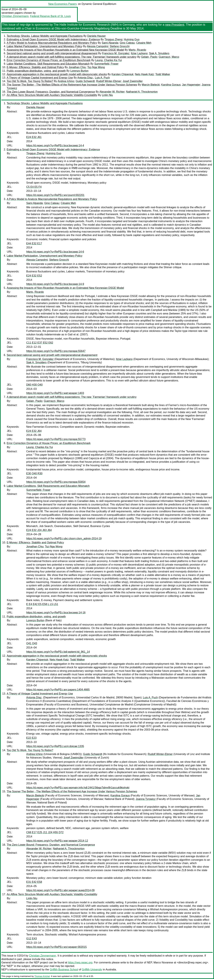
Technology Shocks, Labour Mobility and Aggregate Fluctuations (45, 36)
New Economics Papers (62, 4)
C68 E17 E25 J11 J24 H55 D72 (45, 832)
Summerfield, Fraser (106, 63)
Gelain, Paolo (149, 56)
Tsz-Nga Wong (96, 67)
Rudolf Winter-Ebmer (108, 81)
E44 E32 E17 (34, 243)
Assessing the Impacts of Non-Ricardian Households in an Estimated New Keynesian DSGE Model (65, 49)
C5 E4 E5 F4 (34, 186)
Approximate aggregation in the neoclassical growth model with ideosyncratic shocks (57, 74)
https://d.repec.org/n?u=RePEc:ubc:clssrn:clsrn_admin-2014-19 (63, 538)
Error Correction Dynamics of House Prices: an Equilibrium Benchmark (49, 60)
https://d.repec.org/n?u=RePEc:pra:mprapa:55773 (55, 439)
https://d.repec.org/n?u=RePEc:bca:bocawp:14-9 (55, 284)
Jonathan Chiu (77, 67)
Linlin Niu (107, 95)
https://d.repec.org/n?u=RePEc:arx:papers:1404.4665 (58, 689)
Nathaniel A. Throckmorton (142, 91)
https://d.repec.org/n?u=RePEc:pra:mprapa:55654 (55, 481)
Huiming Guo (131, 39)
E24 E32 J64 (34, 431)
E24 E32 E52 (34, 275)
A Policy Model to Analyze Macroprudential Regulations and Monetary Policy (52, 42)
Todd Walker (162, 74)
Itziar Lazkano (139, 53)
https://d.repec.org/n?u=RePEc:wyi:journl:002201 (55, 195)
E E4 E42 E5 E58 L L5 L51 (42, 604)
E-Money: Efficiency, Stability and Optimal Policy (35, 67)
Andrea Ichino (66, 81)
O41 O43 (31, 643)
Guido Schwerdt (85, 81)
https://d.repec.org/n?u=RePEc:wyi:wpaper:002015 (56, 946)
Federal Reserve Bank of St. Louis (50, 16)
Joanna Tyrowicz (146, 799)
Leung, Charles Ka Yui (108, 60)
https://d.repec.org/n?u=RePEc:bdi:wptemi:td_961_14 (58, 651)
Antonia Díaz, (85, 77)
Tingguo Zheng (113, 39)
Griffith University (92, 969)
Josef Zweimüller (133, 81)
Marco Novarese (163, 962)
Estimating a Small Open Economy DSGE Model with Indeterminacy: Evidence (53, 39)
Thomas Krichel (42, 976)
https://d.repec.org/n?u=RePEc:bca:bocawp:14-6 (55, 251)
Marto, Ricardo (137, 49)
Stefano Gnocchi (119, 46)
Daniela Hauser (96, 36)
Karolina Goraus (171, 84)
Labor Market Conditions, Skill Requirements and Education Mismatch (48, 63)
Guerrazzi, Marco (169, 56)
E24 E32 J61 (34, 137)
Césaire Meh (143, 42)
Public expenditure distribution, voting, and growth (36, 70)
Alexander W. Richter (112, 91)
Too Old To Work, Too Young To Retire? (30, 81)
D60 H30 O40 (34, 384)
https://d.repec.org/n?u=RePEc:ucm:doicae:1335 (55, 746)
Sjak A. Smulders (159, 53)
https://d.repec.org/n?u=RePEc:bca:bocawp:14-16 (55, 612)
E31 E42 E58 (34, 881)
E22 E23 (31, 737)
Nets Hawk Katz (144, 74)
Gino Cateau (127, 42)
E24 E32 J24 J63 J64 (39, 530)
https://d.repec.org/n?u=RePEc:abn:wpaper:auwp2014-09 (60, 890)
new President (174, 24)
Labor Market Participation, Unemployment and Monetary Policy (44, 46)
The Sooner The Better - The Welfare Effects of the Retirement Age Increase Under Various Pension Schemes (72, 84)
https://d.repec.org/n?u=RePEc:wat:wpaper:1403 (55, 393)
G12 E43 (31, 938)
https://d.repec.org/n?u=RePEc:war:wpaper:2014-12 (57, 840)
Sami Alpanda (110, 42)
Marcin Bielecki (151, 84)
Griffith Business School (64, 969)
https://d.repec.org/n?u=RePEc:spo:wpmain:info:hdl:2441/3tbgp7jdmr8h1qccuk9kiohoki (77, 787)
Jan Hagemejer (191, 84)
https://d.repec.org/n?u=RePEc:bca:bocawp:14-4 (55, 145)
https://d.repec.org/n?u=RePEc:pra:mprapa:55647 (55, 351)
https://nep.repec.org (80, 962)
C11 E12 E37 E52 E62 (39, 342)
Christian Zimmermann (15, 16)
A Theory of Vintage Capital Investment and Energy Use (40, 77)
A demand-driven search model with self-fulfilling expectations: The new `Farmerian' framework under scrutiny (71, 56)
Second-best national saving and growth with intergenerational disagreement (52, 53)
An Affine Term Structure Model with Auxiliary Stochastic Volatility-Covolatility (52, 95)
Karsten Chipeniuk (122, 74)
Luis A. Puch (102, 77)
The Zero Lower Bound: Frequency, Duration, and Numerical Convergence (51, 91)
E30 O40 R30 (34, 473)
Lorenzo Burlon (79, 70)
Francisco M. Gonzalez (115, 53)
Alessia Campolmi (97, 46)
